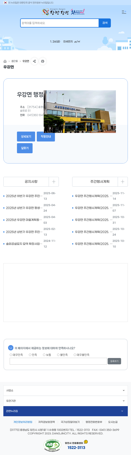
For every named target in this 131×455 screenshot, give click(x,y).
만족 (33, 354)
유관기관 (65, 400)
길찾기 (25, 148)
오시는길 (113, 422)
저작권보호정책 (46, 422)
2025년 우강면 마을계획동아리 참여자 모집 (25, 220)
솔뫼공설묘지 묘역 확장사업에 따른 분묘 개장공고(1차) (25, 244)
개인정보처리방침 (22, 422)
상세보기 (26, 136)
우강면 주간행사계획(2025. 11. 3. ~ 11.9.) (94, 220)
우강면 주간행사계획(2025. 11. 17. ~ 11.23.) (94, 196)
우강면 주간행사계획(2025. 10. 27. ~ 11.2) (94, 232)
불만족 (62, 354)
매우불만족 (81, 354)
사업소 (65, 390)
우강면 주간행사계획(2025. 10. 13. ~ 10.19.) (94, 244)
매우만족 (16, 354)
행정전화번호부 (94, 422)
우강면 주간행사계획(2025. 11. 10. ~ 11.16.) (94, 208)
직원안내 (46, 136)
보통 (47, 354)
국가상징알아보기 (70, 422)
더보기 (54, 182)
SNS (34, 61)
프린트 (42, 61)
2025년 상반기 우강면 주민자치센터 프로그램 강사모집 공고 (25, 232)
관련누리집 (64, 411)
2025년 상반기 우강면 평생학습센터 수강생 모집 (25, 208)
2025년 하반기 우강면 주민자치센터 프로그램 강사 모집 (25, 196)
